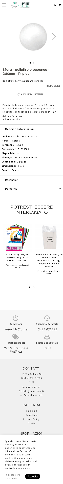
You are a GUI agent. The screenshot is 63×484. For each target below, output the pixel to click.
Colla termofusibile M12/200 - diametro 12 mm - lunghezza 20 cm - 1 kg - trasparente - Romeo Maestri (49, 260)
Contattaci (32, 414)
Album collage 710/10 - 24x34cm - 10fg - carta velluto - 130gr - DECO (17, 257)
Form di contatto (33, 395)
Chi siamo (31, 410)
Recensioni (12, 180)
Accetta (33, 476)
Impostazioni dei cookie (12, 476)
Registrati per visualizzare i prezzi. (23, 80)
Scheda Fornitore (13, 115)
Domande (11, 188)
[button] (53, 36)
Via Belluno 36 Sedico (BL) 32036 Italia (31, 378)
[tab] (31, 128)
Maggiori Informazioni (20, 129)
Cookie (32, 423)
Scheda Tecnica (11, 119)
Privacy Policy (31, 419)
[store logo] (20, 5)
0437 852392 (33, 387)
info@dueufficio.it (33, 391)
